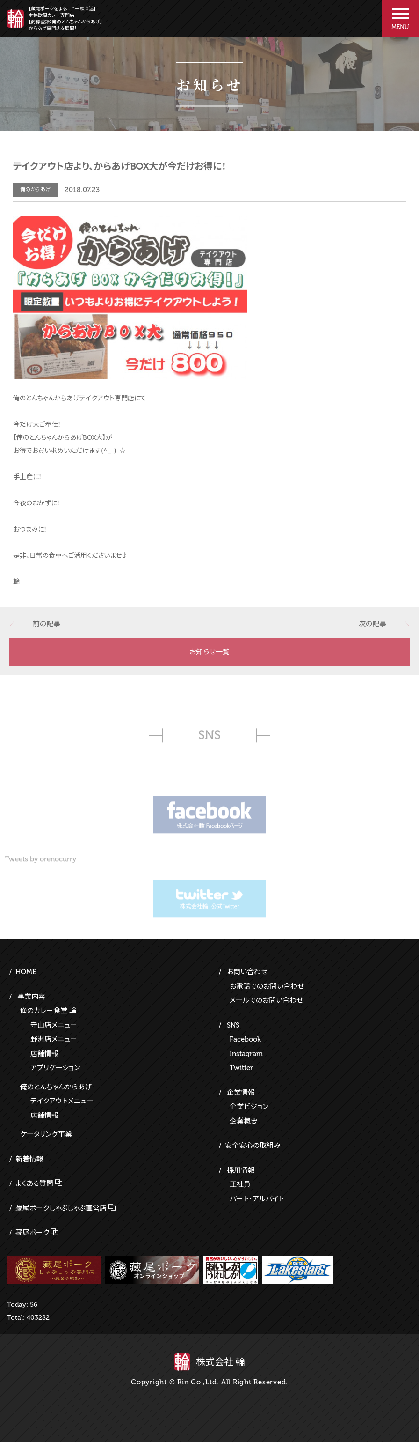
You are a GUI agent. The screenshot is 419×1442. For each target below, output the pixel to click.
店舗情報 (44, 1054)
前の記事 (46, 624)
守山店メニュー (53, 1025)
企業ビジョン (249, 1106)
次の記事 (372, 624)
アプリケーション (55, 1068)
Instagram (246, 1054)
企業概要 (244, 1121)
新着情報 (29, 1159)
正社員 (240, 1184)
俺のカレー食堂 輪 (48, 1010)
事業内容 (31, 996)
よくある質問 (34, 1183)
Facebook (245, 1039)
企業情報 (241, 1092)
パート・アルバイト (257, 1199)
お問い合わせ (247, 972)
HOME (25, 972)
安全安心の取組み (253, 1145)
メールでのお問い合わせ (266, 1000)
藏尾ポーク (32, 1232)
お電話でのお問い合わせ (267, 986)
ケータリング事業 (46, 1134)
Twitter (241, 1068)
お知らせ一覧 (209, 652)
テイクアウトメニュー (62, 1101)
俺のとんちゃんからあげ (56, 1087)
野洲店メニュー (53, 1039)
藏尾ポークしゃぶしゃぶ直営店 (61, 1208)
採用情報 (241, 1170)
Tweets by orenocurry (40, 863)
